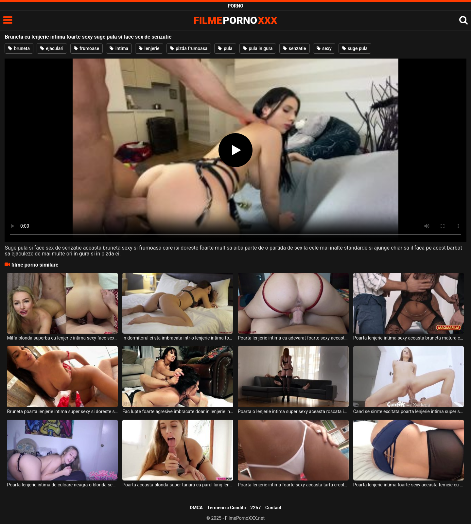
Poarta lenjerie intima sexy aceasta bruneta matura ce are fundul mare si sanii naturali (408, 338)
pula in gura (258, 48)
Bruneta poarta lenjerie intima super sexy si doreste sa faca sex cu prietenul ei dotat (62, 411)
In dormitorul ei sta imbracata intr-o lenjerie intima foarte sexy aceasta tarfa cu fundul (177, 338)
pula (225, 48)
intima (119, 48)
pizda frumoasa (189, 48)
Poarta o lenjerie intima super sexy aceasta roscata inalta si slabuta (293, 411)
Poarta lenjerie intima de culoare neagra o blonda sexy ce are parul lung (62, 484)
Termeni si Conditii (226, 507)
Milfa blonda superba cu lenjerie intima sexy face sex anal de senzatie (62, 338)
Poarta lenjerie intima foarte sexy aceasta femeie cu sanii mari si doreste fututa (408, 484)
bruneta (19, 48)
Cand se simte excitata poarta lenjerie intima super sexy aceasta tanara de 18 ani (408, 411)
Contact (273, 507)
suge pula (355, 48)
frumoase (86, 48)
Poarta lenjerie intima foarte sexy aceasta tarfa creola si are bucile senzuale (293, 484)
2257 (255, 507)
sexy (324, 48)
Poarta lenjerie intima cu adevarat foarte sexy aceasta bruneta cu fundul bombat (293, 338)
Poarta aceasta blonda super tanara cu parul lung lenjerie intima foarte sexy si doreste (177, 484)
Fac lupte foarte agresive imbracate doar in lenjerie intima (177, 411)
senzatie (294, 48)
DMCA (196, 507)
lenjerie (149, 48)
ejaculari (51, 48)
